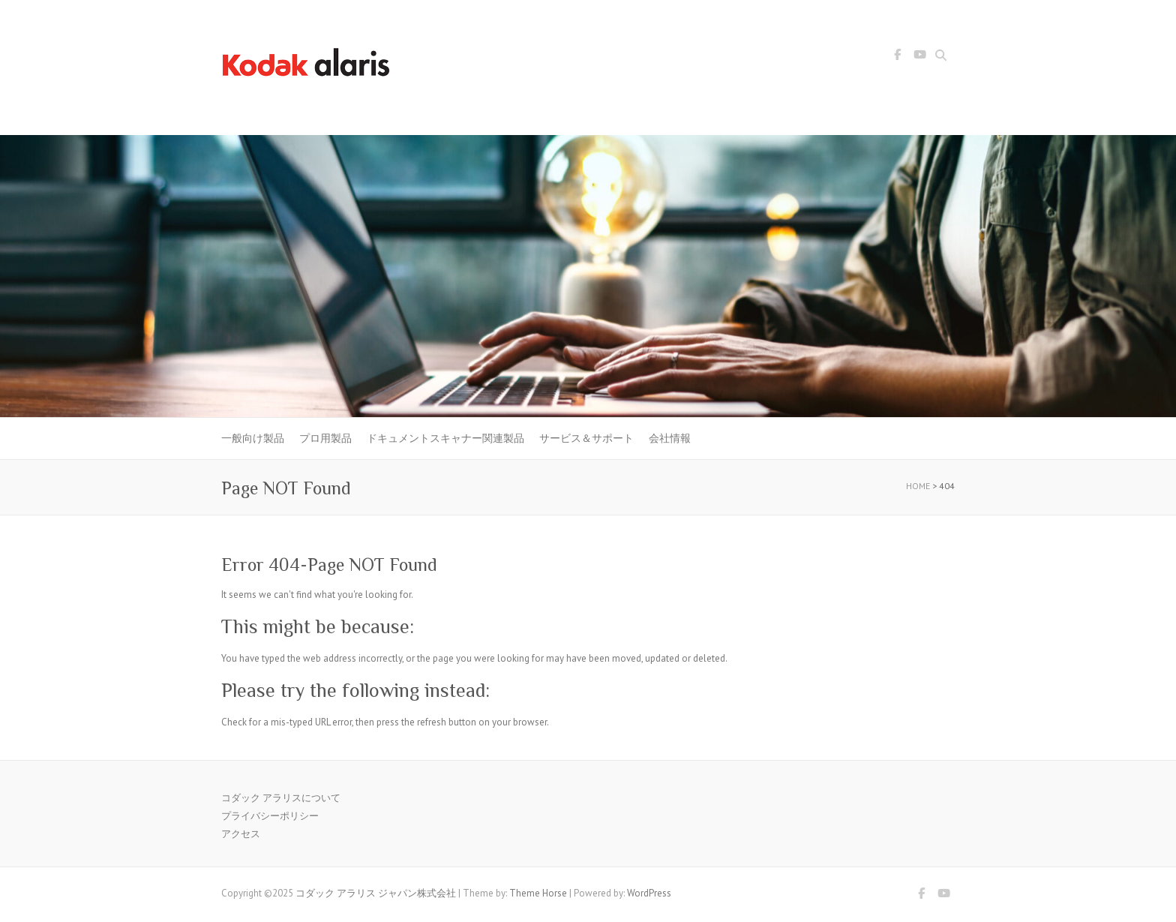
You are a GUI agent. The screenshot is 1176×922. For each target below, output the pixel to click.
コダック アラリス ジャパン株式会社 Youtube (919, 57)
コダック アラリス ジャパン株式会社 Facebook (897, 57)
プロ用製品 (325, 438)
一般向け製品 (252, 438)
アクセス (240, 833)
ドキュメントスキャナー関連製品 (445, 438)
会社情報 (670, 438)
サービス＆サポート (586, 438)
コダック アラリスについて (280, 797)
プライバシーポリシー (270, 815)
